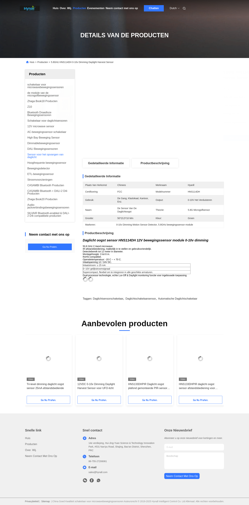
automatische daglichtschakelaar (177, 298)
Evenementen (95, 8)
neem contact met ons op (182, 476)
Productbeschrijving (155, 163)
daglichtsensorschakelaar (108, 298)
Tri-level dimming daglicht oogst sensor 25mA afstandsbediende (45, 386)
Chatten (154, 8)
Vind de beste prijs (172, 138)
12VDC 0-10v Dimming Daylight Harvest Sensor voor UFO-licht (96, 386)
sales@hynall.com (98, 472)
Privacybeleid (32, 501)
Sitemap (45, 501)
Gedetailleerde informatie (106, 163)
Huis (56, 8)
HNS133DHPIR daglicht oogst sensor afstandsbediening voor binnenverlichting (197, 386)
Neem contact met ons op (122, 8)
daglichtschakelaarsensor (140, 298)
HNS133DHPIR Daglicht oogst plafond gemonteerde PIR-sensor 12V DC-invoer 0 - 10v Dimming (147, 386)
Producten (79, 8)
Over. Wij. (66, 8)
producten (31, 444)
